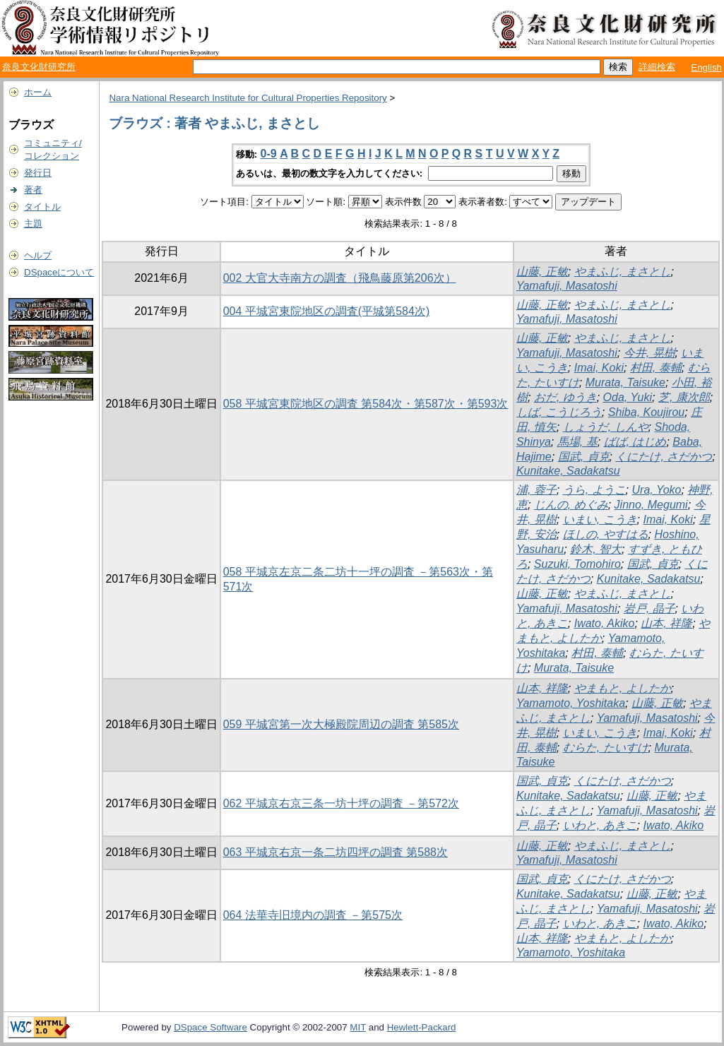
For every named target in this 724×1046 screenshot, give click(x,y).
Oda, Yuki (627, 397)
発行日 (38, 172)
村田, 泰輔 (656, 368)
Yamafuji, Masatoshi (566, 286)
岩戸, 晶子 (649, 608)
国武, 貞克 (584, 457)
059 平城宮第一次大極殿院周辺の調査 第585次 (341, 724)
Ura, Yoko (657, 490)
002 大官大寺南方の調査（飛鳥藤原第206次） (339, 278)
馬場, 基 (577, 442)
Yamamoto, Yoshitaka (570, 703)
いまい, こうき (600, 519)
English (706, 67)
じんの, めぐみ (571, 505)
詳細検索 (657, 66)
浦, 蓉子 (536, 490)
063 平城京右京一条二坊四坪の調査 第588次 (335, 852)
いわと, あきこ (600, 825)
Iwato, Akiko (604, 623)
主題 (33, 223)
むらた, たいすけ (605, 748)
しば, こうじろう (559, 412)
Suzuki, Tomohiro (577, 564)
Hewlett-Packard (421, 1027)
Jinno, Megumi (651, 505)
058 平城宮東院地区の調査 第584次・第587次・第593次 (366, 404)
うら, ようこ (594, 490)
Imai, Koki (599, 368)
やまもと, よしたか (622, 688)
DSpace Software (210, 1027)
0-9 (269, 154)
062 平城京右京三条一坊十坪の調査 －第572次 (341, 803)
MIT (358, 1027)
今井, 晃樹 (649, 353)
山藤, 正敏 (542, 272)
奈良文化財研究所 (39, 66)
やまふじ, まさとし (622, 272)
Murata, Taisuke (625, 382)
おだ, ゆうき (565, 397)
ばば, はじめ (635, 442)
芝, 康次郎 (684, 397)
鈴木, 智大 (596, 549)
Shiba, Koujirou (646, 412)
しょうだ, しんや (605, 427)
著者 (33, 189)
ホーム (38, 92)
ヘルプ (38, 255)
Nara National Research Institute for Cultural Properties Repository (247, 98)
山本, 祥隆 (666, 623)
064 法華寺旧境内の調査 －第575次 (313, 915)
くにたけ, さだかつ (663, 457)
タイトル (42, 206)
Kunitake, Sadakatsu (568, 471)
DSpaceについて (59, 272)
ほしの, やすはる (605, 534)
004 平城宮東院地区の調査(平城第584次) (326, 311)
